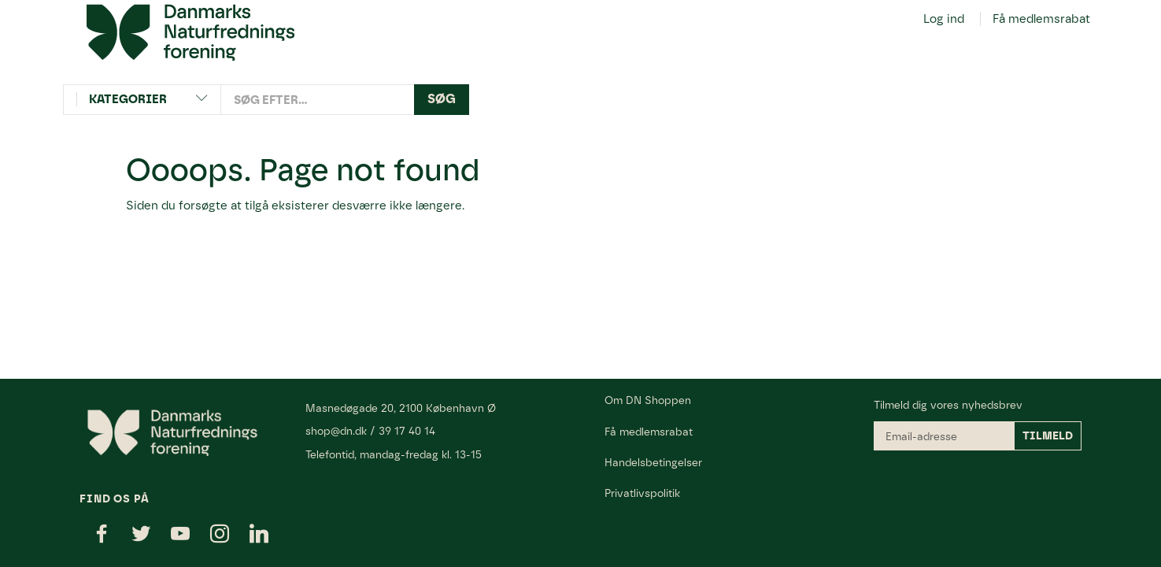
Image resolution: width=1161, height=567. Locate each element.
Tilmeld (1047, 436)
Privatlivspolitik (642, 493)
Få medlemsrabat (1041, 19)
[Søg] (441, 99)
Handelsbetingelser (653, 462)
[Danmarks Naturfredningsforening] (190, 31)
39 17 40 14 (407, 430)
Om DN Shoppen (648, 400)
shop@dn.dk (336, 430)
